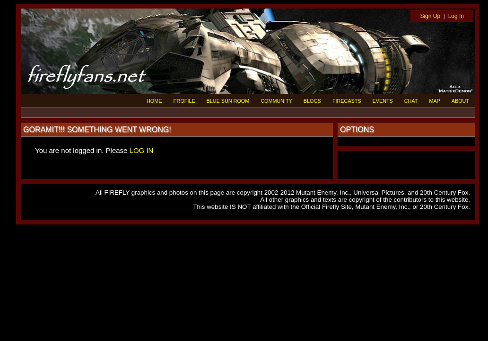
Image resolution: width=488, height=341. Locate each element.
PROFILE (184, 101)
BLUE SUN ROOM (228, 101)
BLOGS (312, 101)
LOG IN (142, 150)
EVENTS (383, 101)
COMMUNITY (276, 101)
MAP (434, 101)
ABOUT (460, 101)
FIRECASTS (346, 101)
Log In (456, 16)
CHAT (411, 101)
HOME (154, 101)
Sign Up (430, 16)
